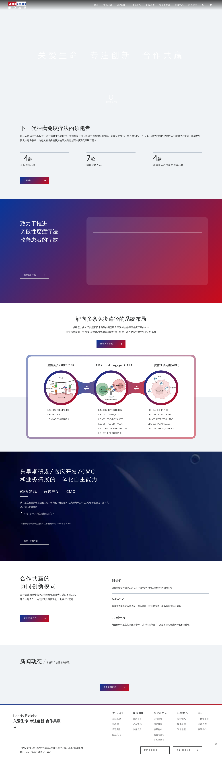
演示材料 (158, 729)
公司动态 (181, 719)
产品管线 (137, 724)
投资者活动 (159, 735)
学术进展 (181, 729)
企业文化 (116, 735)
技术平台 (137, 719)
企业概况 (116, 719)
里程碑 (115, 724)
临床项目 (137, 729)
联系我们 (202, 729)
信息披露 (158, 724)
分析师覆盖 (159, 740)
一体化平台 (203, 719)
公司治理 (158, 719)
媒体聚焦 (181, 724)
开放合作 (202, 724)
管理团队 (116, 729)
